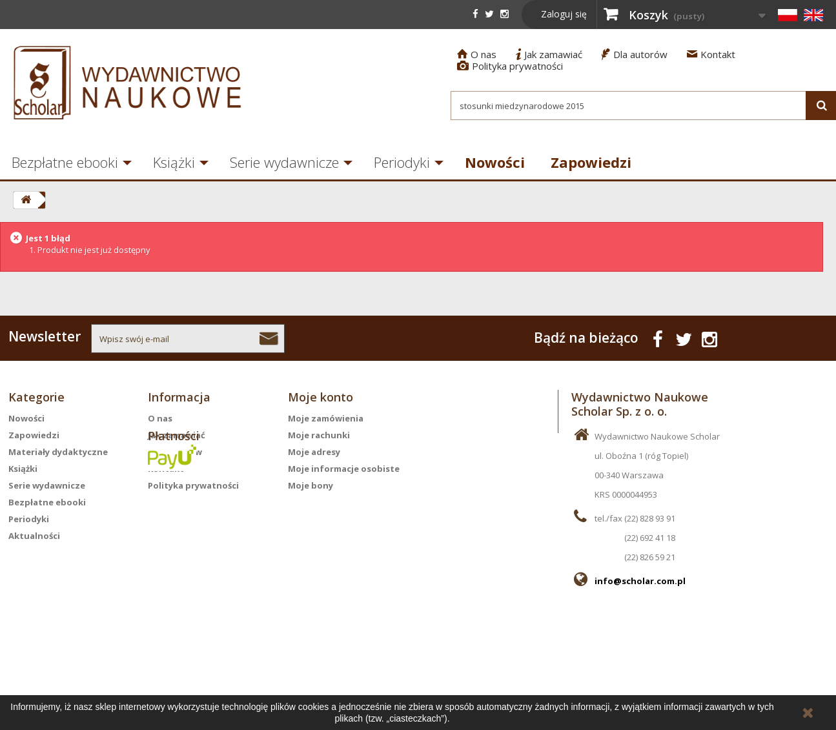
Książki (174, 162)
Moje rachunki (319, 435)
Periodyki (402, 162)
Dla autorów (635, 54)
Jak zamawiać (549, 54)
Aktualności (34, 536)
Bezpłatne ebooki (47, 502)
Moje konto (320, 397)
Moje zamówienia (325, 418)
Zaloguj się (564, 14)
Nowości (495, 162)
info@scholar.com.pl (640, 581)
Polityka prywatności (510, 65)
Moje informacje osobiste (344, 468)
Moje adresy (314, 452)
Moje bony (310, 485)
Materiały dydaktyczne (58, 452)
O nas (476, 54)
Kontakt (711, 54)
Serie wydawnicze (284, 162)
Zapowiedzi (591, 162)
